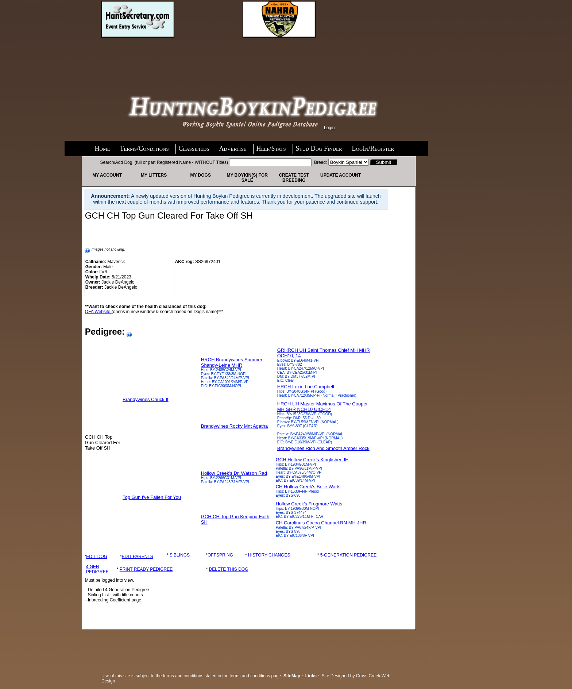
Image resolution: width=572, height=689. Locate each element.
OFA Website (98, 311)
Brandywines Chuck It (146, 399)
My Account (107, 175)
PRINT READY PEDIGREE (146, 569)
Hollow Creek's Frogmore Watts (309, 504)
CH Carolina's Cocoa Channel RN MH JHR (321, 523)
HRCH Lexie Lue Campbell (305, 386)
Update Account (340, 175)
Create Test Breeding (294, 178)
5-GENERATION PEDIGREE (348, 555)
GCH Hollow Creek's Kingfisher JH (312, 459)
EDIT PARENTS (137, 556)
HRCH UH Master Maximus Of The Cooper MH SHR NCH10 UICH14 (322, 406)
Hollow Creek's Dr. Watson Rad (234, 473)
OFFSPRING (220, 555)
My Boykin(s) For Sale (247, 178)
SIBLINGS (180, 555)
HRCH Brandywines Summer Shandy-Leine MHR (231, 362)
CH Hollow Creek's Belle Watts (308, 486)
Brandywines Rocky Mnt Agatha (234, 426)
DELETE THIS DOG (228, 569)
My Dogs (200, 175)
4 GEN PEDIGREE (97, 569)
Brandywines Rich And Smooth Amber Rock (323, 448)
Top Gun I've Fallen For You (152, 497)
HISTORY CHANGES (269, 555)
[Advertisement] (159, 57)
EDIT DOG (96, 556)
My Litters (154, 175)
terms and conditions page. (256, 675)
